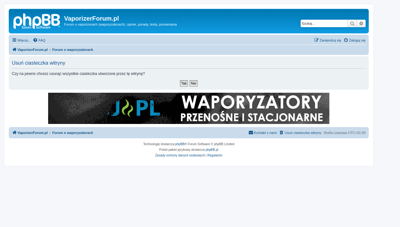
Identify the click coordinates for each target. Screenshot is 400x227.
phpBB (180, 144)
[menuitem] (39, 40)
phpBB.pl (212, 149)
